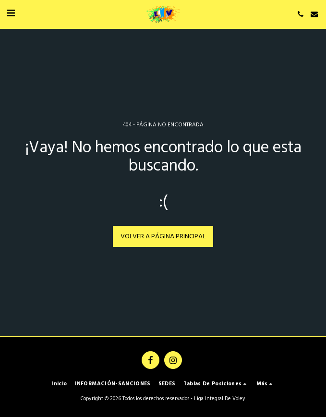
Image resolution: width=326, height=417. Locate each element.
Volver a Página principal (163, 236)
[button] (10, 14)
